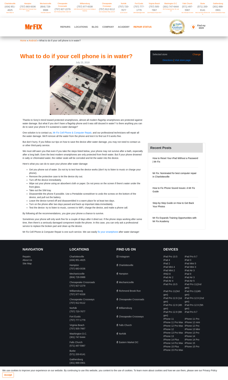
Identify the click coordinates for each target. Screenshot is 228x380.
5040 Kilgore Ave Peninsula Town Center (27, 10)
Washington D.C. (170, 3)
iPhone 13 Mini (192, 329)
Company (108, 27)
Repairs (65, 27)
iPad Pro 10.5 (170, 256)
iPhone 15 (190, 343)
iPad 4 (166, 260)
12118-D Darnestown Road (218, 12)
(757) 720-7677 (77, 311)
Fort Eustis (139, 3)
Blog (95, 27)
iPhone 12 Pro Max (173, 325)
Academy (124, 27)
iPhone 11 (168, 319)
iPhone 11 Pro (192, 319)
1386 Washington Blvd (139, 12)
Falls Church (187, 3)
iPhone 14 (190, 336)
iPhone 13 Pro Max (173, 332)
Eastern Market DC (128, 342)
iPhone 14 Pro (192, 339)
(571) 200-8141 (77, 354)
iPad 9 (188, 274)
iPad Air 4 (168, 280)
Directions (168, 60)
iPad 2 (166, 263)
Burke (202, 3)
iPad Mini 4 (169, 267)
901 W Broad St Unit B (187, 12)
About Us (27, 260)
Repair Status (142, 27)
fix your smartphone (108, 232)
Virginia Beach (154, 3)
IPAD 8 (167, 274)
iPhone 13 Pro (192, 332)
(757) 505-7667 (77, 328)
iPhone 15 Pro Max (173, 350)
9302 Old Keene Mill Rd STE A (202, 13)
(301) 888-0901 (77, 363)
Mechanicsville (45, 3)
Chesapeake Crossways (107, 4)
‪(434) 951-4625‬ (77, 260)
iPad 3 (188, 260)
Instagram (124, 256)
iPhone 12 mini (192, 322)
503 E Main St (10, 12)
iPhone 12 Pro (192, 325)
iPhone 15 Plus (171, 346)
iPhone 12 (168, 329)
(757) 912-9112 (107, 9)
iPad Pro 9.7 (191, 256)
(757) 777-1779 (77, 320)
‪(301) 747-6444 (171, 6)
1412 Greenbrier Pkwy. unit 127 (107, 11)
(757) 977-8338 (85, 6)
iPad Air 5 (190, 280)
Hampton (27, 3)
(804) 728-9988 (77, 277)
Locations (81, 27)
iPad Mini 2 (169, 270)
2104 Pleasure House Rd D (154, 12)
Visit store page (183, 60)
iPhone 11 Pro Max (173, 322)
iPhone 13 (168, 336)
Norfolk (123, 3)
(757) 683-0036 (28, 6)
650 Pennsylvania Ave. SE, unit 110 (171, 10)
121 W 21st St (123, 12)
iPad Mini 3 (190, 267)
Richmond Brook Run (130, 291)
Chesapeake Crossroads (62, 4)
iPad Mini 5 (190, 263)
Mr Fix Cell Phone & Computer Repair (72, 132)
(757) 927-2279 (62, 9)
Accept (8, 375)
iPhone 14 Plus (171, 339)
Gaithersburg (218, 3)
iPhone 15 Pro (192, 346)
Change (197, 54)
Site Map (27, 263)
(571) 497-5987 (77, 345)
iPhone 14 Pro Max (173, 343)
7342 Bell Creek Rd (46, 12)
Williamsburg (85, 3)
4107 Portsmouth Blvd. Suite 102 (62, 11)
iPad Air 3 (190, 270)
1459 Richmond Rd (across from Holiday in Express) (85, 10)
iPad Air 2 (168, 277)
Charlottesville (10, 3)
